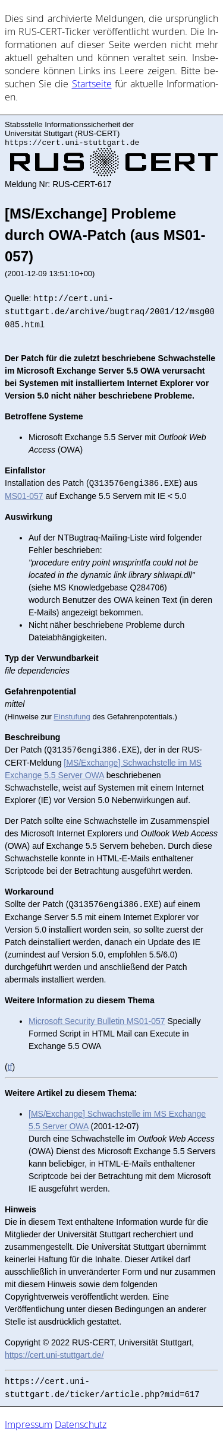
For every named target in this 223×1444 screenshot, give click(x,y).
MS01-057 (24, 497)
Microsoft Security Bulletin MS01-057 (97, 1022)
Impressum (28, 1425)
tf (10, 1068)
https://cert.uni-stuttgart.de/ (54, 1356)
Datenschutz (80, 1425)
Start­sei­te (92, 83)
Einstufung (72, 717)
